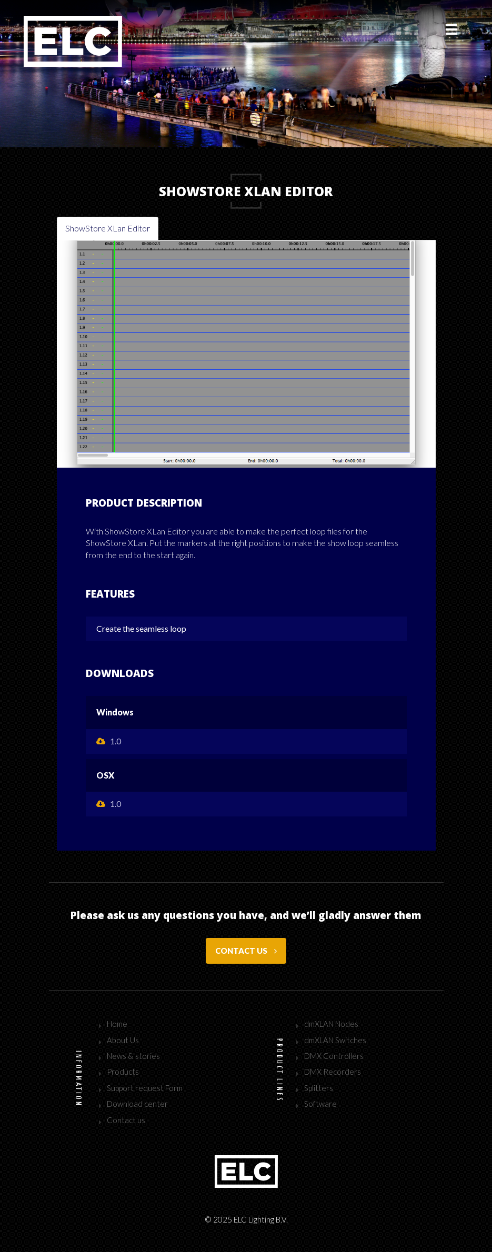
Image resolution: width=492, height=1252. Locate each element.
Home (117, 1023)
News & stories (133, 1056)
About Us (123, 1040)
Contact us (246, 950)
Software (320, 1103)
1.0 (108, 741)
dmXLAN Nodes (331, 1023)
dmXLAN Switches (335, 1040)
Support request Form (145, 1088)
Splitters (318, 1088)
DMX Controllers (334, 1056)
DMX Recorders (332, 1071)
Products (123, 1071)
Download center (137, 1103)
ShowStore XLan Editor (107, 228)
